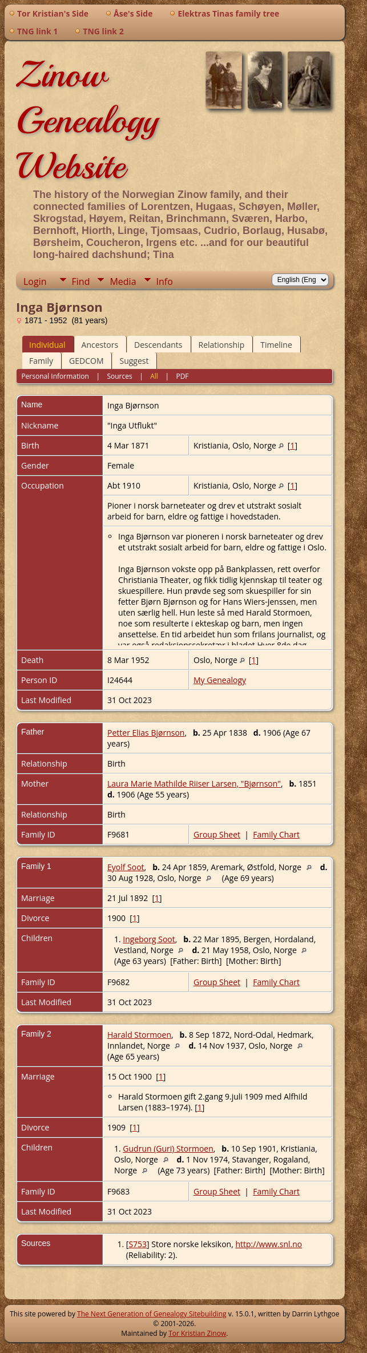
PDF (182, 376)
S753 (137, 1244)
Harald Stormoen (139, 1034)
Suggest (133, 360)
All (154, 376)
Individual (47, 344)
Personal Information (55, 376)
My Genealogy (219, 679)
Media (123, 281)
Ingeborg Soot (149, 939)
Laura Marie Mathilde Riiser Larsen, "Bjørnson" (194, 783)
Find (81, 281)
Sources (119, 376)
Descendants (158, 344)
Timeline (276, 344)
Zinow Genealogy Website (87, 120)
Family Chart (276, 834)
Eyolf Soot (125, 867)
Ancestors (100, 344)
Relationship (222, 344)
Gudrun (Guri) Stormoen (168, 1148)
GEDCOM (86, 360)
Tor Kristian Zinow (197, 1333)
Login (35, 281)
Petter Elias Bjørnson (145, 732)
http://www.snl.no (268, 1244)
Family (41, 360)
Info (164, 281)
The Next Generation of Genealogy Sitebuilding (152, 1314)
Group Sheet (216, 834)
